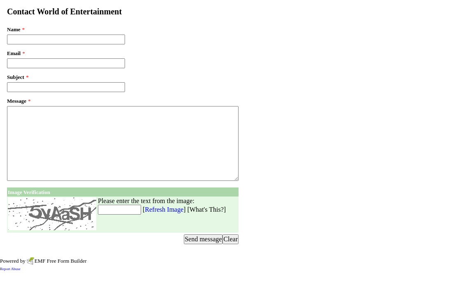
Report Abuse (10, 269)
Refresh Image (164, 209)
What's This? (207, 209)
